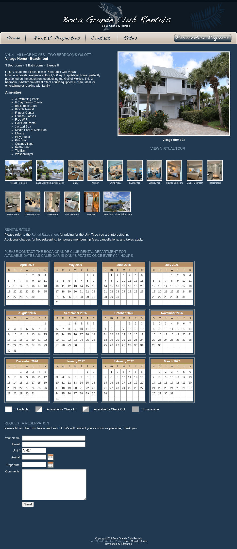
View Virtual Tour (167, 148)
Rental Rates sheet (45, 234)
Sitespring (126, 547)
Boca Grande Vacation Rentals (106, 545)
